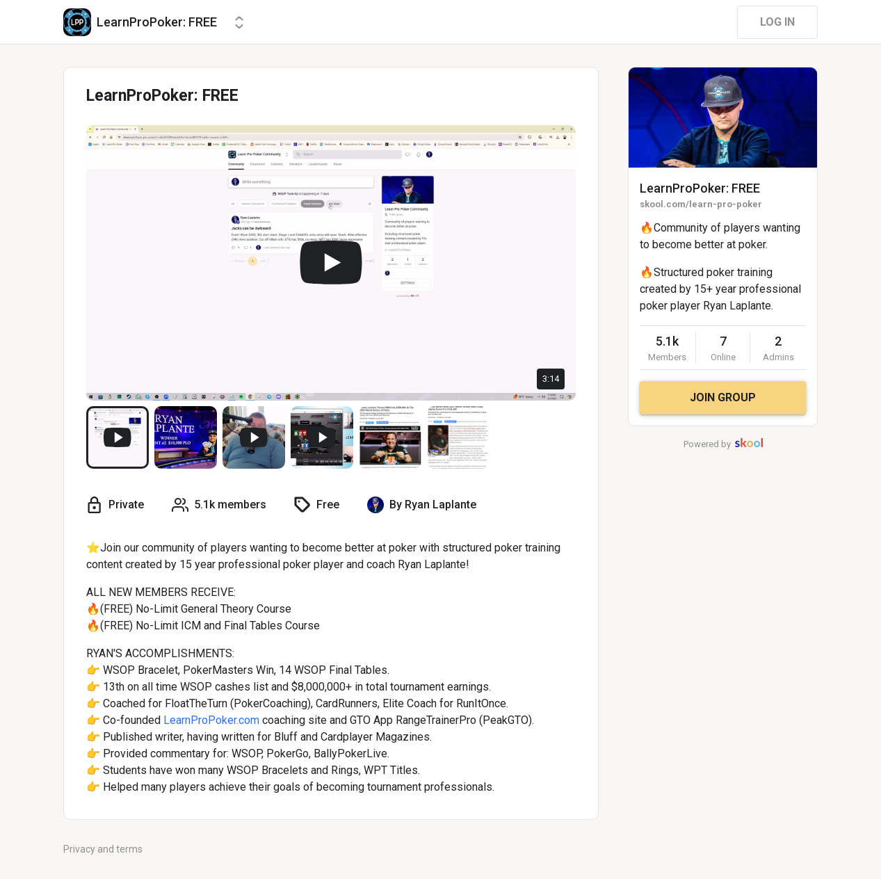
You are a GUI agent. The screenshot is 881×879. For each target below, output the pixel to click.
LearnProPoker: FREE (700, 188)
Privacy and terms (103, 849)
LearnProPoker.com (211, 720)
